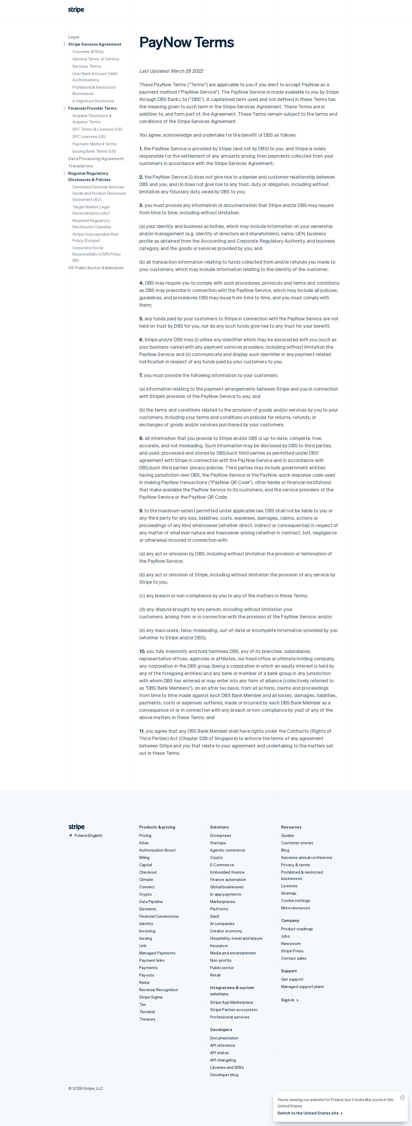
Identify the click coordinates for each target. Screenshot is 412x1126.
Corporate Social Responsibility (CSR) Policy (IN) (97, 254)
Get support (292, 979)
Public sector (222, 967)
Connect (147, 886)
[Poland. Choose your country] (85, 835)
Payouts (146, 975)
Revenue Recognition (158, 989)
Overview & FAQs (88, 51)
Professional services (230, 1016)
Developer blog (224, 1074)
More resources (295, 907)
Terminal (147, 1011)
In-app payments (225, 894)
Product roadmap (297, 928)
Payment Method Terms (95, 143)
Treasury (147, 1019)
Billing (144, 857)
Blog (285, 850)
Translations (80, 165)
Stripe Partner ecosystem (234, 1009)
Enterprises (220, 835)
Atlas (144, 842)
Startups (218, 842)
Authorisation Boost (157, 850)
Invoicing (147, 930)
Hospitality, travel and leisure (236, 938)
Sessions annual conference (306, 857)
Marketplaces (222, 901)
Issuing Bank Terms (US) (94, 151)
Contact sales (294, 958)
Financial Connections (159, 916)
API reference (222, 1045)
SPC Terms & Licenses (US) (97, 129)
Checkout (148, 872)
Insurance (219, 945)
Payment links (152, 960)
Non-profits (220, 960)
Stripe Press (292, 950)
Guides (287, 835)
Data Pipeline (151, 901)
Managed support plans (302, 986)
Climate (146, 879)
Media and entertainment (233, 952)
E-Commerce (222, 864)
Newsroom (291, 943)
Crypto (145, 894)
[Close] (402, 1098)
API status (219, 1052)
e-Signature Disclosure (93, 100)
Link (143, 945)
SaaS (214, 916)
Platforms (219, 908)
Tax (142, 1004)
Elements (148, 908)
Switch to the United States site (310, 1113)
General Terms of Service (96, 58)
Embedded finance (227, 872)
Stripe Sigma (150, 997)
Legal (73, 36)
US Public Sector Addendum (95, 267)
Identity (146, 923)
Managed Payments (157, 952)
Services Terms (87, 66)
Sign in (290, 999)
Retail (215, 975)
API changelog (223, 1060)
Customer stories (297, 842)
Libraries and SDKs (227, 1067)
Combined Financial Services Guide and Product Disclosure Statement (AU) (99, 193)
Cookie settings (295, 900)
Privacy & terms (295, 864)
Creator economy (226, 930)
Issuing (145, 938)
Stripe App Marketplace (231, 1002)
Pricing (145, 835)
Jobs (285, 936)
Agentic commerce (227, 850)
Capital (145, 864)
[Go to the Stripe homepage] (74, 827)
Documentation (224, 1037)
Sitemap (288, 893)
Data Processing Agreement (96, 158)
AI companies (222, 923)
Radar (144, 982)
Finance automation (228, 879)
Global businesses (227, 886)
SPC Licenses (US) (89, 136)
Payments (148, 967)
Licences (289, 885)
